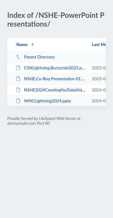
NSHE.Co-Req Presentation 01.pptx (51, 78)
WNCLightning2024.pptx (43, 100)
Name (21, 44)
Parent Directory (35, 56)
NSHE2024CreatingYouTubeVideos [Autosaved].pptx (51, 89)
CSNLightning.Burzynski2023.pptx (51, 67)
